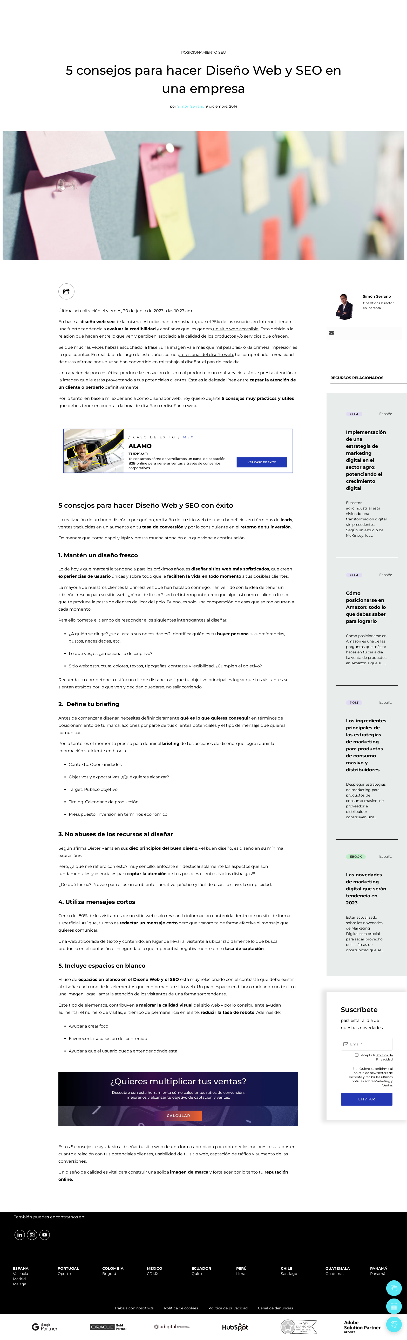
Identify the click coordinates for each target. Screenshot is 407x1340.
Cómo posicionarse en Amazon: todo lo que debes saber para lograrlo (366, 607)
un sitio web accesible (235, 328)
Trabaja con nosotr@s (134, 1308)
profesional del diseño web (205, 354)
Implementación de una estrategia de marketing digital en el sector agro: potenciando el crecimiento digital (366, 460)
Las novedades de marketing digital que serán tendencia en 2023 (366, 889)
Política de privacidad (228, 1308)
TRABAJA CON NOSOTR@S (311, 6)
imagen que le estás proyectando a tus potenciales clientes (124, 380)
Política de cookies (181, 1308)
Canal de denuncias (275, 1308)
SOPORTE (269, 6)
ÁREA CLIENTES (363, 6)
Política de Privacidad (384, 1057)
